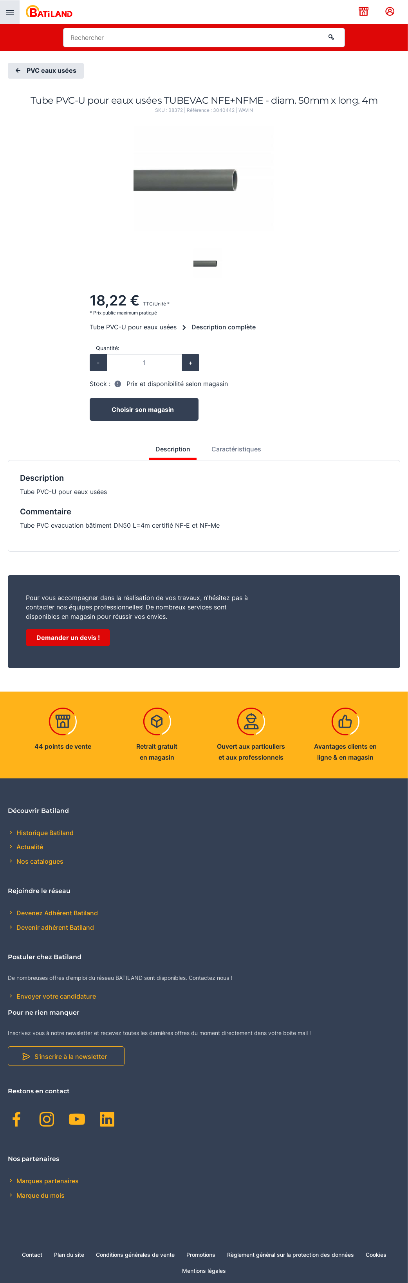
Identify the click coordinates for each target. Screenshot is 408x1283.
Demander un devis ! (68, 638)
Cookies (376, 1254)
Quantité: (107, 348)
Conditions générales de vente (135, 1254)
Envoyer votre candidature (55, 996)
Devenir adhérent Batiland (54, 927)
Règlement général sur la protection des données (290, 1254)
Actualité (29, 847)
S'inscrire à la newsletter (70, 1056)
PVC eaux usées (44, 70)
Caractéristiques (236, 449)
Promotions (200, 1254)
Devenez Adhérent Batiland (56, 913)
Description (172, 449)
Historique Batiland (44, 833)
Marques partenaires (47, 1181)
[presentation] (10, 12)
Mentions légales (204, 1270)
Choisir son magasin (143, 409)
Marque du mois (40, 1195)
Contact (32, 1254)
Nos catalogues (39, 861)
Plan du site (69, 1254)
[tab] (169, 452)
